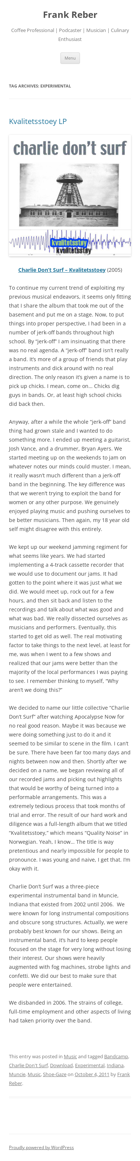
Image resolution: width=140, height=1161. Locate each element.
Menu (70, 58)
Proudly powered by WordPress (41, 1147)
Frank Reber (70, 14)
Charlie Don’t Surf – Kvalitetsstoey (62, 269)
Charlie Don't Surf (28, 1065)
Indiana (115, 1065)
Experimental (90, 1065)
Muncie (17, 1074)
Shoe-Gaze (54, 1074)
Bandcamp (116, 1056)
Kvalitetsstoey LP (38, 121)
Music (70, 1056)
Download (61, 1065)
